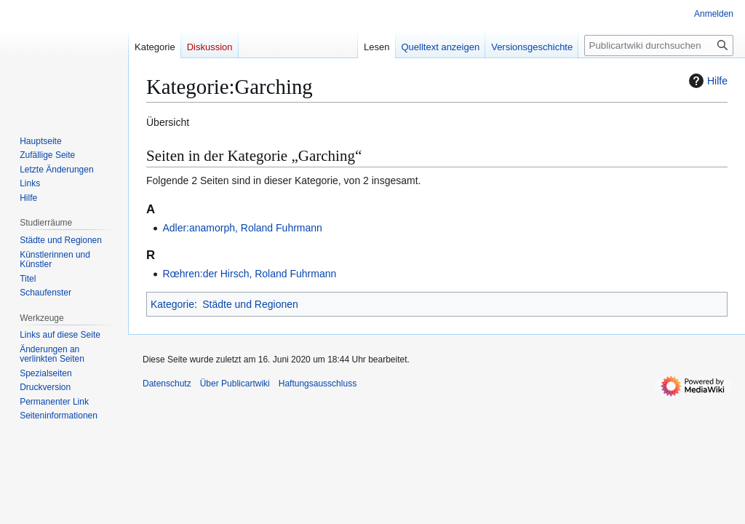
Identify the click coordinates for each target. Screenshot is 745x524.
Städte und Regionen (250, 304)
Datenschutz (167, 383)
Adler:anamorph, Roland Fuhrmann (242, 228)
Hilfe (706, 81)
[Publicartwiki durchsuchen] (658, 45)
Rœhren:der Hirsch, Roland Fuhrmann (249, 273)
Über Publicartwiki (235, 383)
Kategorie (172, 304)
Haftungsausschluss (317, 383)
